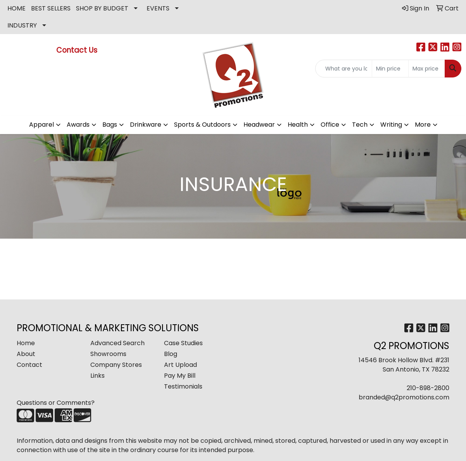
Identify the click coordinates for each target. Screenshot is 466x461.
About (26, 353)
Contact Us (77, 50)
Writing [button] (391, 124)
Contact (29, 364)
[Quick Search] (343, 68)
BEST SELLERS (51, 8)
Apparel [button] (41, 124)
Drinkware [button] (145, 124)
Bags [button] (109, 124)
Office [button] (330, 124)
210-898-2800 (428, 388)
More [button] (423, 124)
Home (26, 343)
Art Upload (180, 364)
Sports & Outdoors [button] (202, 124)
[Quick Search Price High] (426, 68)
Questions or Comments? (56, 402)
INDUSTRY (22, 25)
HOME (16, 8)
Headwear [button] (259, 124)
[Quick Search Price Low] (390, 68)
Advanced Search (117, 343)
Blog (170, 353)
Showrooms (108, 353)
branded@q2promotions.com (404, 397)
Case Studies (183, 343)
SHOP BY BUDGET (102, 8)
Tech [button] (360, 124)
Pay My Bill (179, 375)
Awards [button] (78, 124)
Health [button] (298, 124)
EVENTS (158, 8)
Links (97, 375)
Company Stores (116, 364)
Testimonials (183, 386)
